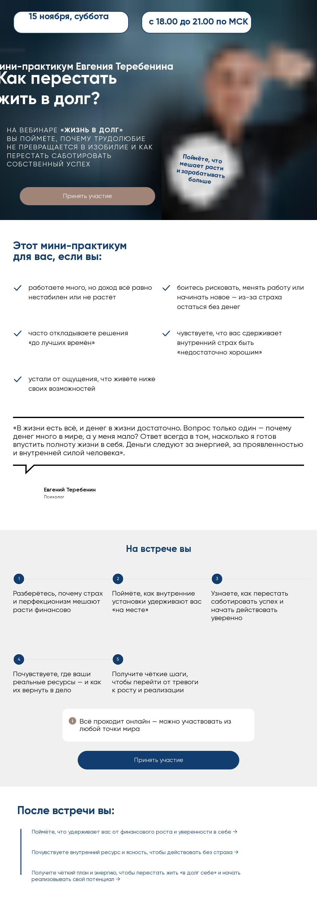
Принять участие (87, 196)
